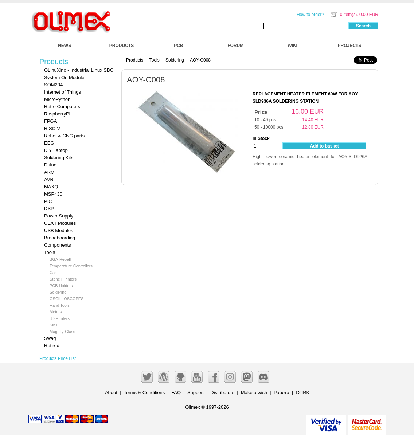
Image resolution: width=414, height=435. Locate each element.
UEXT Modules (60, 223)
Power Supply (58, 216)
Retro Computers (62, 106)
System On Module (64, 77)
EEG (49, 143)
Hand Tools (60, 305)
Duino (50, 165)
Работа (281, 392)
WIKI (292, 45)
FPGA (50, 121)
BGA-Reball (60, 259)
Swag (50, 338)
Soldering (58, 292)
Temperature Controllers (71, 266)
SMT (54, 325)
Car (53, 272)
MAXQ (51, 186)
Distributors (222, 392)
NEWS (64, 45)
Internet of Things (62, 92)
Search (363, 25)
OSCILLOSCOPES (67, 299)
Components (57, 245)
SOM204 (53, 84)
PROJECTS (350, 45)
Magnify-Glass (62, 331)
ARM (49, 172)
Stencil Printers (63, 279)
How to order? (310, 14)
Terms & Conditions (144, 392)
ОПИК (302, 392)
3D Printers (60, 318)
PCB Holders (61, 285)
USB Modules (58, 230)
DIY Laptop (56, 150)
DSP (49, 208)
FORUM (235, 45)
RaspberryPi (57, 114)
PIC (48, 201)
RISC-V (52, 128)
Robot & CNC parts (64, 135)
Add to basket (324, 146)
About (111, 392)
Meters (56, 312)
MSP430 (53, 194)
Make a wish (254, 392)
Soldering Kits (58, 157)
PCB (178, 45)
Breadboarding (59, 237)
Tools (49, 252)
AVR (49, 179)
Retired (51, 345)
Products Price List (57, 358)
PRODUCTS (121, 45)
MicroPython (57, 99)
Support (195, 392)
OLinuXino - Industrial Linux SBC (78, 70)
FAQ (176, 392)
